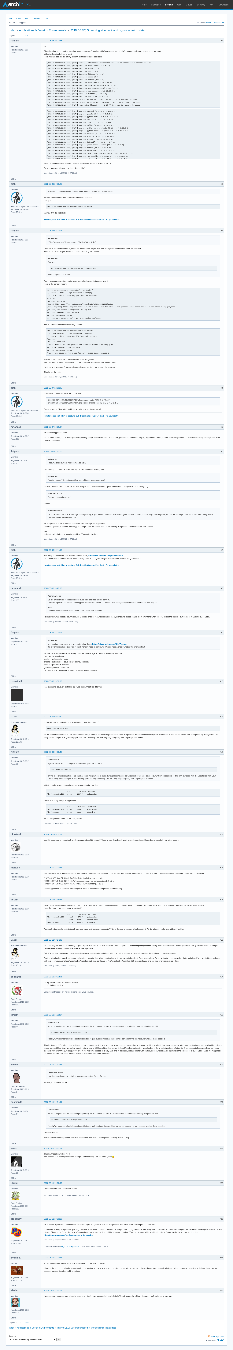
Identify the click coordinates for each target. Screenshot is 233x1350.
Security (201, 5)
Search (27, 18)
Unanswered (218, 22)
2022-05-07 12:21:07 (53, 427)
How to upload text (52, 220)
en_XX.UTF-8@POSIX (70, 1247)
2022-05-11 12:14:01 (53, 1102)
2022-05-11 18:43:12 (53, 1148)
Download (224, 5)
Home (144, 5)
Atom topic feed (217, 1336)
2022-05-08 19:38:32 (53, 681)
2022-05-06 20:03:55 (53, 41)
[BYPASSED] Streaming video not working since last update (107, 30)
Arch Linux (16, 4)
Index (11, 18)
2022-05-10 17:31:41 (53, 868)
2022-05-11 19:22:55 (53, 1183)
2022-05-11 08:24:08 (53, 940)
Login (45, 18)
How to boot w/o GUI (70, 220)
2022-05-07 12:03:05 (53, 388)
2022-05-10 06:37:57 (53, 834)
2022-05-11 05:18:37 (53, 900)
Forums (169, 5)
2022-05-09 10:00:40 (53, 752)
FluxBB (220, 1340)
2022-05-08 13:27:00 (53, 588)
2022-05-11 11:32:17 (53, 1015)
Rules (18, 18)
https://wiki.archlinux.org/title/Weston (105, 556)
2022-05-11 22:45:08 (53, 1290)
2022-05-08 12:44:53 (53, 550)
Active (208, 22)
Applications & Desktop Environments (42, 30)
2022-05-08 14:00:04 (53, 633)
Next (27, 36)
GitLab (189, 5)
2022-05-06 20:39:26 (53, 184)
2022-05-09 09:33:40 (53, 716)
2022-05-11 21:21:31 (53, 1258)
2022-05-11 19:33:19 (53, 1219)
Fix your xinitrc (112, 220)
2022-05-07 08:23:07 (53, 231)
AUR (212, 5)
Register (36, 18)
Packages (156, 5)
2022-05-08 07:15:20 (53, 451)
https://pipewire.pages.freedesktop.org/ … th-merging (68, 1235)
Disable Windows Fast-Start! (92, 220)
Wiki (179, 5)
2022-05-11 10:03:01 (53, 977)
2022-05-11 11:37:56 (53, 1064)
